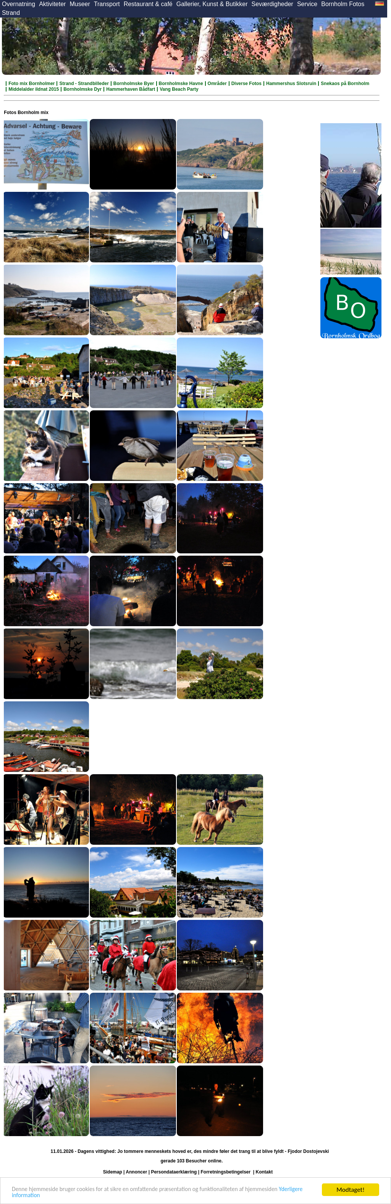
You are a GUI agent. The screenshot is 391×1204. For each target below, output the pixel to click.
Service (307, 4)
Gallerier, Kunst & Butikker (212, 4)
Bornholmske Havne (181, 83)
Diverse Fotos (246, 83)
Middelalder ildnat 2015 (33, 89)
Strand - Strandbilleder (83, 83)
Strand (11, 13)
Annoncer (136, 1172)
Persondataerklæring (174, 1172)
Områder (217, 83)
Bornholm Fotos (342, 4)
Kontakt (264, 1172)
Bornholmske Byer (133, 83)
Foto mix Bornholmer (31, 83)
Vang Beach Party (179, 89)
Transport (107, 4)
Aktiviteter (52, 4)
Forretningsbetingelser (225, 1172)
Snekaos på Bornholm (345, 83)
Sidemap (112, 1172)
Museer (79, 4)
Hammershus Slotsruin (291, 83)
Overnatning (18, 4)
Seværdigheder (272, 4)
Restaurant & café (148, 4)
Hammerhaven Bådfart (130, 89)
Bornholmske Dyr (82, 89)
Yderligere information (41, 1195)
